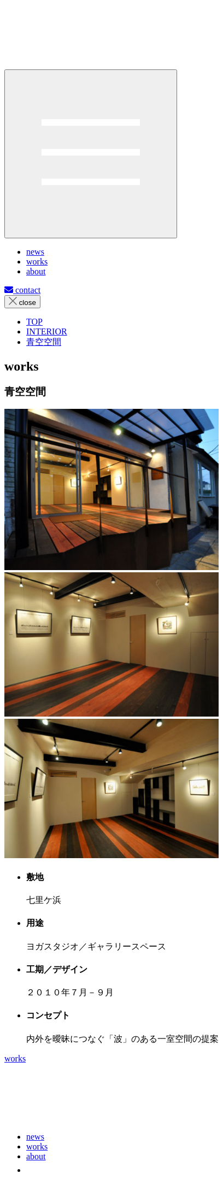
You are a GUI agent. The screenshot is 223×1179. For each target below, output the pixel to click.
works (15, 1058)
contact (22, 290)
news (35, 1136)
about (36, 1156)
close (22, 302)
